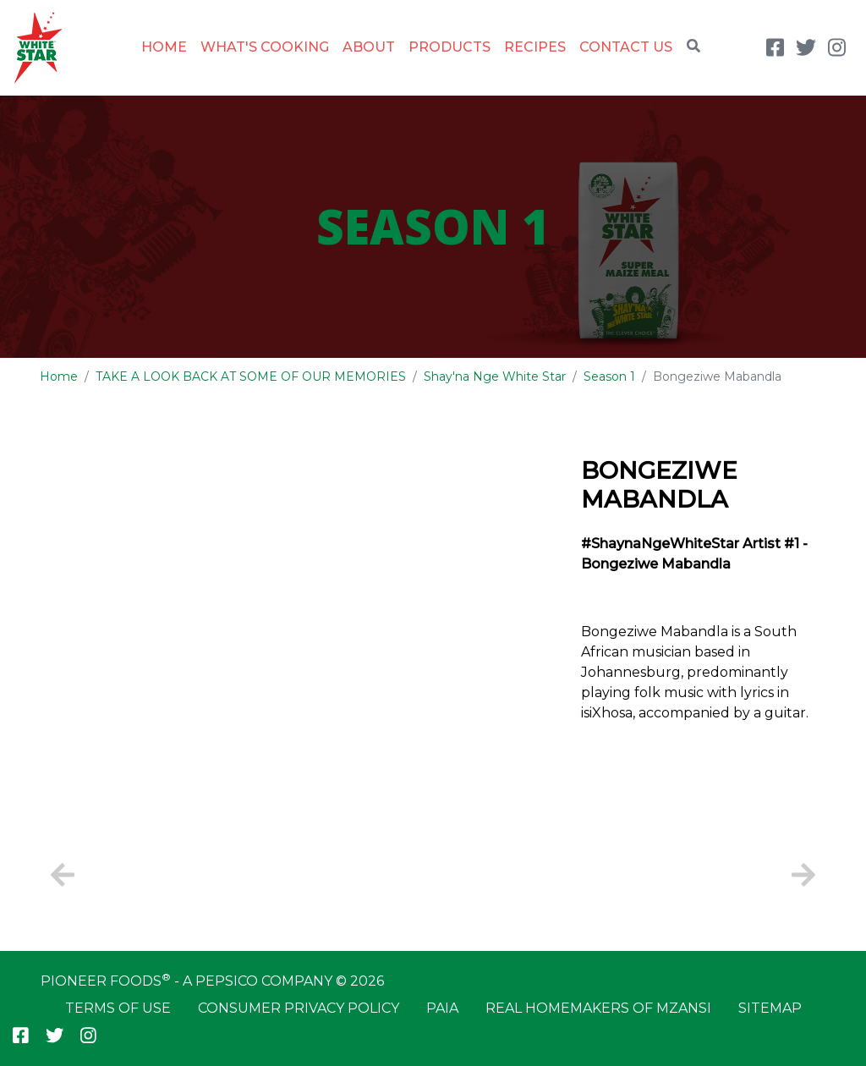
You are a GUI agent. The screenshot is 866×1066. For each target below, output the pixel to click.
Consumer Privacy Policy (298, 1008)
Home (164, 47)
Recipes (535, 47)
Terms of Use (118, 1008)
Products (449, 47)
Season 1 (609, 376)
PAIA (442, 1008)
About (369, 47)
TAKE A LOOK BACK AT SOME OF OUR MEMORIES (251, 376)
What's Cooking (264, 47)
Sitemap (770, 1008)
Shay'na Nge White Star (495, 376)
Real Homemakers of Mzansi (598, 1008)
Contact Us (625, 47)
